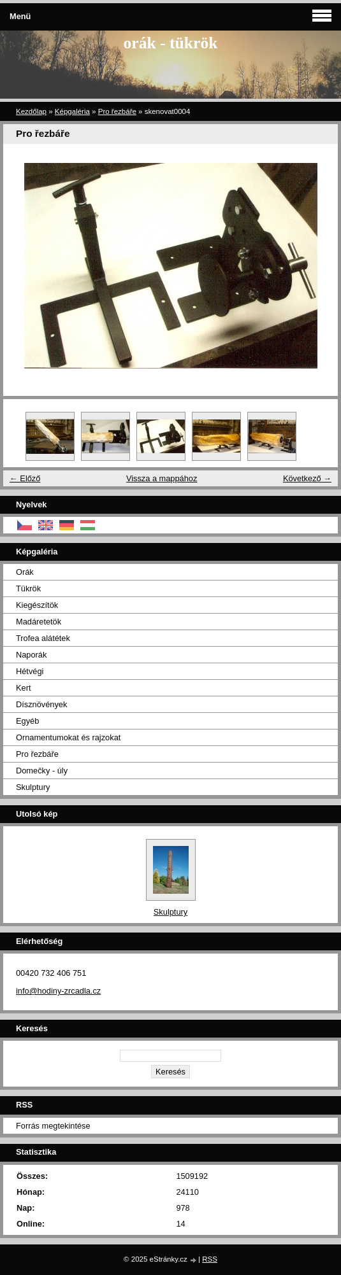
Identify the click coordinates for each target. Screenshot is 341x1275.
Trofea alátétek (43, 638)
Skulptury (33, 787)
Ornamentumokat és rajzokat (68, 737)
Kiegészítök (37, 605)
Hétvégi (29, 671)
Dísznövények (41, 704)
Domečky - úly (42, 770)
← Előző (25, 478)
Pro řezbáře (117, 111)
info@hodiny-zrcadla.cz (58, 991)
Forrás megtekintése (53, 1126)
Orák (25, 572)
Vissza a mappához (161, 478)
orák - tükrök (171, 43)
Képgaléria (72, 111)
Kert (23, 688)
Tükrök (28, 588)
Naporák (31, 654)
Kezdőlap (31, 111)
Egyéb (27, 721)
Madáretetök (38, 621)
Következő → (307, 478)
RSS (209, 1259)
